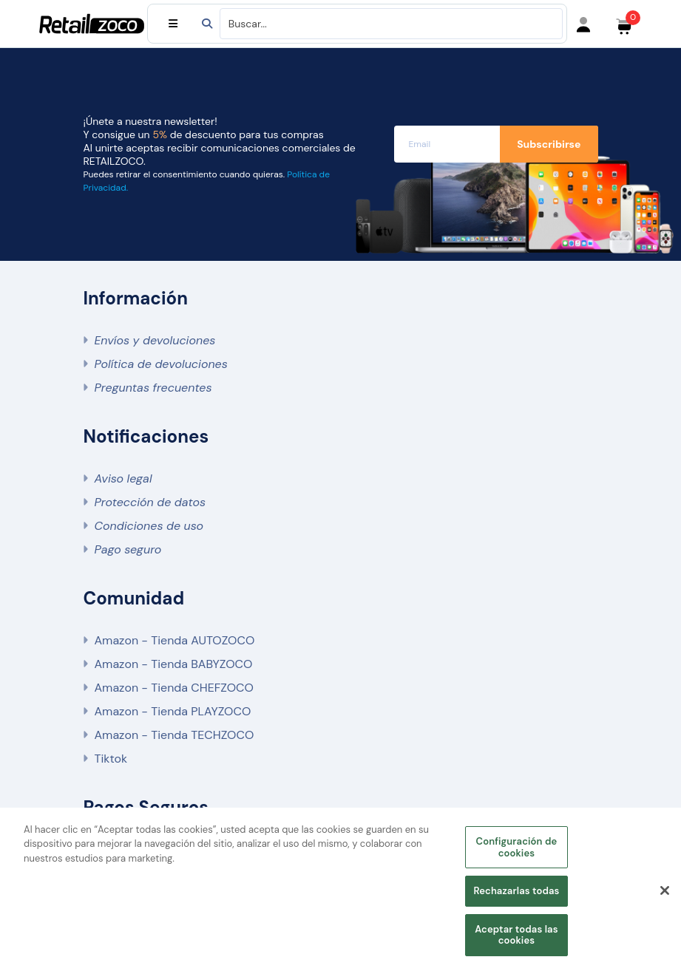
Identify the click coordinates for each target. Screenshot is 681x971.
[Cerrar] (664, 892)
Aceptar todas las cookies (516, 936)
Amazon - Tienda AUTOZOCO (175, 640)
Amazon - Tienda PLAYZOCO (173, 711)
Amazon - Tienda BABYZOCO (174, 664)
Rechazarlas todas (516, 892)
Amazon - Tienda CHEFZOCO (174, 687)
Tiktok (111, 758)
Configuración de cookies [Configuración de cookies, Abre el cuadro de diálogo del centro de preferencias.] (517, 849)
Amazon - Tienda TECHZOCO (174, 735)
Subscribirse (548, 144)
